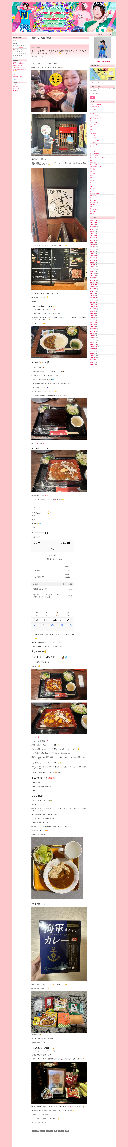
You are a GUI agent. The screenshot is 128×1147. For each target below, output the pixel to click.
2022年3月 (93, 293)
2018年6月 (93, 357)
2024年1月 (93, 253)
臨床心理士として (94, 202)
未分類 (38, 47)
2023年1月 (93, 280)
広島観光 (92, 169)
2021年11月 (93, 298)
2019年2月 (93, 340)
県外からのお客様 (94, 193)
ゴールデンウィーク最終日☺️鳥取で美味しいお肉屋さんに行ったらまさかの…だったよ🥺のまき (58, 52)
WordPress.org (16, 90)
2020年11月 (93, 306)
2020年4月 (93, 313)
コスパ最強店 (93, 124)
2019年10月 (93, 322)
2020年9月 (93, 309)
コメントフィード (17, 88)
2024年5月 (93, 247)
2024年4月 (93, 249)
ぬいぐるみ (93, 138)
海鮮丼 (92, 186)
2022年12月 (93, 282)
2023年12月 (93, 255)
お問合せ (100, 34)
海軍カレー (61, 1130)
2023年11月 (93, 258)
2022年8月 (93, 289)
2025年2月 (93, 233)
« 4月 (14, 57)
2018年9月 (93, 351)
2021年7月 (93, 300)
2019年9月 (93, 324)
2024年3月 (93, 251)
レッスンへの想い (94, 153)
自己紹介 (92, 204)
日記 (91, 178)
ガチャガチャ (93, 122)
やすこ (42, 1130)
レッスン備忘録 (94, 155)
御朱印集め (93, 173)
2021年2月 (93, 302)
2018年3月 (93, 364)
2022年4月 (93, 291)
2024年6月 (93, 244)
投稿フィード (16, 86)
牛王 (67, 1130)
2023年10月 (93, 260)
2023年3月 (93, 275)
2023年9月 (93, 262)
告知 (91, 160)
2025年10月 (93, 222)
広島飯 (92, 171)
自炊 (91, 206)
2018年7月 (93, 355)
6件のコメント (45, 56)
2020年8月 (93, 311)
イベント (92, 113)
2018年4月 (93, 362)
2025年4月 (93, 229)
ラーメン (92, 146)
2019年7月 (93, 329)
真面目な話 (93, 195)
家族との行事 (93, 164)
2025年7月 (93, 227)
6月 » (16, 57)
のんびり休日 (36, 1130)
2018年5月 (93, 360)
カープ (92, 120)
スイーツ (92, 131)
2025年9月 (93, 224)
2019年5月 (93, 333)
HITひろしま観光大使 (95, 104)
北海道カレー (50, 1130)
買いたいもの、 (94, 209)
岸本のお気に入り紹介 (96, 166)
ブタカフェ (93, 142)
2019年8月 (93, 326)
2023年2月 (93, 278)
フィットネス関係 (94, 140)
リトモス (92, 151)
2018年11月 (93, 346)
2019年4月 (93, 335)
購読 (92, 97)
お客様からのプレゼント (96, 118)
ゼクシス (92, 135)
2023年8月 (93, 264)
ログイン (15, 84)
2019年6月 (93, 331)
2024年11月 (93, 238)
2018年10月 (93, 349)
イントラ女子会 (94, 115)
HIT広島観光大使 (94, 107)
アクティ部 (93, 111)
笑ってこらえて (94, 200)
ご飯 (91, 126)
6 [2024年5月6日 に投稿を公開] (13, 49)
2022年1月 (93, 295)
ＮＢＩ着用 (93, 109)
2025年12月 (93, 220)
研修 (91, 197)
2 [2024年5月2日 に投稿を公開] (19, 47)
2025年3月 (93, 231)
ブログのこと (93, 144)
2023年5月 (93, 271)
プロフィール (107, 34)
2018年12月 (93, 344)
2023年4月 (93, 273)
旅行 (91, 175)
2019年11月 (93, 320)
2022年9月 (93, 286)
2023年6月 (93, 269)
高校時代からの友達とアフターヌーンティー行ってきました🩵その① (19, 78)
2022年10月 (93, 284)
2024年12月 (93, 235)
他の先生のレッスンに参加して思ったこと (101, 158)
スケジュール (93, 133)
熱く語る (92, 189)
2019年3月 (93, 337)
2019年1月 (93, 342)
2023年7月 (93, 266)
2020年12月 (93, 304)
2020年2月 (93, 315)
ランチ (92, 149)
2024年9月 (93, 240)
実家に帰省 (33, 47)
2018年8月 (93, 353)
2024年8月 (93, 242)
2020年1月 (93, 317)
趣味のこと (93, 211)
